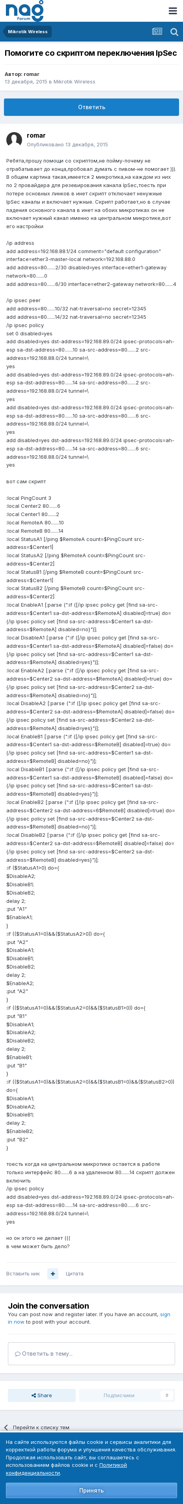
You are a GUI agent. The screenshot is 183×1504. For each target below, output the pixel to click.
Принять (91, 1490)
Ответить (91, 107)
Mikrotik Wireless (74, 81)
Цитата (75, 1273)
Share (42, 1395)
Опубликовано (67, 144)
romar (31, 74)
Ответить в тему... (44, 1353)
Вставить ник (23, 1273)
